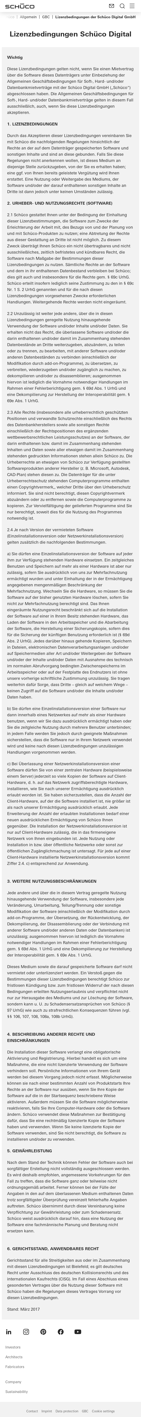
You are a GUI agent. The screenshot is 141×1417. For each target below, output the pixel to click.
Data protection (67, 1411)
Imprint (46, 1411)
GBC (46, 17)
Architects (14, 1357)
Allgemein (28, 17)
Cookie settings (103, 1411)
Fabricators (14, 1367)
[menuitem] (8, 1331)
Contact (32, 1411)
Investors (13, 1347)
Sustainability (16, 1391)
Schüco (8, 17)
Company (13, 1382)
